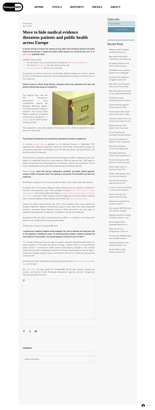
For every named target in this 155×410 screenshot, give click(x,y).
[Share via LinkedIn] (36, 331)
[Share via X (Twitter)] (30, 331)
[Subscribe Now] (121, 29)
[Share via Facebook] (24, 331)
